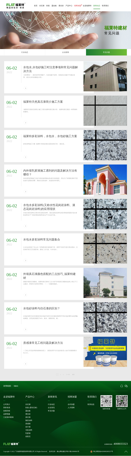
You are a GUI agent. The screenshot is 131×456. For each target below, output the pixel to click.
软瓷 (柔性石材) (31, 408)
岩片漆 (28, 427)
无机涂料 (28, 430)
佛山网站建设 (61, 451)
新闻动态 (96, 7)
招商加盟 (77, 6)
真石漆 (28, 417)
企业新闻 (65, 52)
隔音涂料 (28, 421)
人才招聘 (71, 408)
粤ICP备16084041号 (72, 451)
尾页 (73, 374)
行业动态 (24, 52)
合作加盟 (71, 405)
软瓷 (48, 6)
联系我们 (105, 6)
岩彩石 (28, 437)
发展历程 (6, 411)
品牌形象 (6, 414)
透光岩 (61, 6)
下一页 (68, 374)
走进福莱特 (87, 6)
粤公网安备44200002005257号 (101, 452)
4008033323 (120, 6)
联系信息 (91, 405)
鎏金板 (54, 6)
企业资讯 (51, 408)
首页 (35, 6)
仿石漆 (41, 6)
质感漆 (28, 424)
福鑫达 (16, 386)
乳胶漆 (28, 433)
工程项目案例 (8, 417)
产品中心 (69, 6)
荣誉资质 (6, 408)
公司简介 (6, 405)
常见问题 (106, 52)
